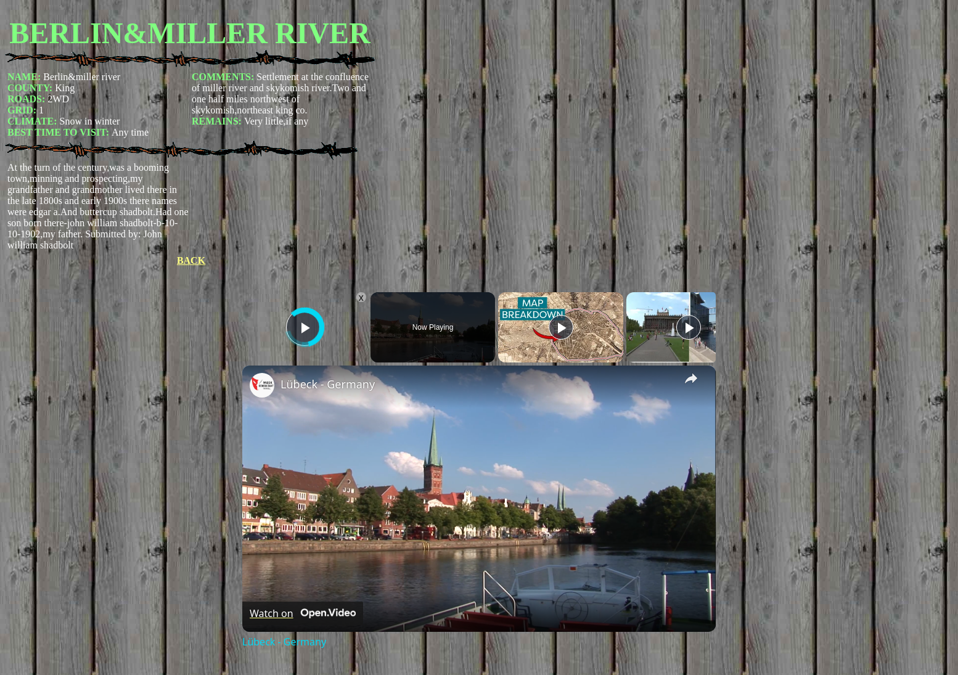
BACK (191, 260)
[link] (262, 385)
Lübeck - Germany (327, 384)
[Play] (561, 327)
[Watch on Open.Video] (302, 613)
